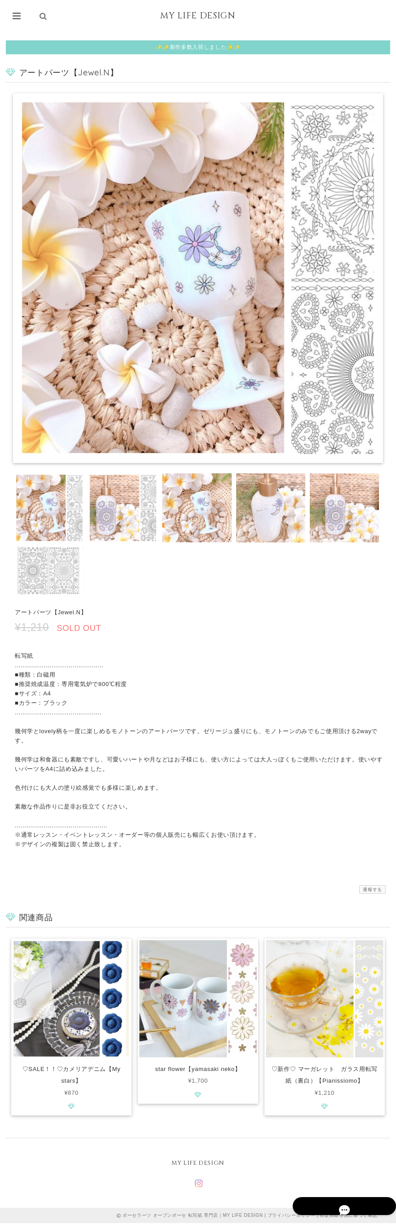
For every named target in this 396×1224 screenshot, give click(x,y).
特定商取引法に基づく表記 (348, 1216)
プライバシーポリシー (292, 1216)
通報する (372, 889)
